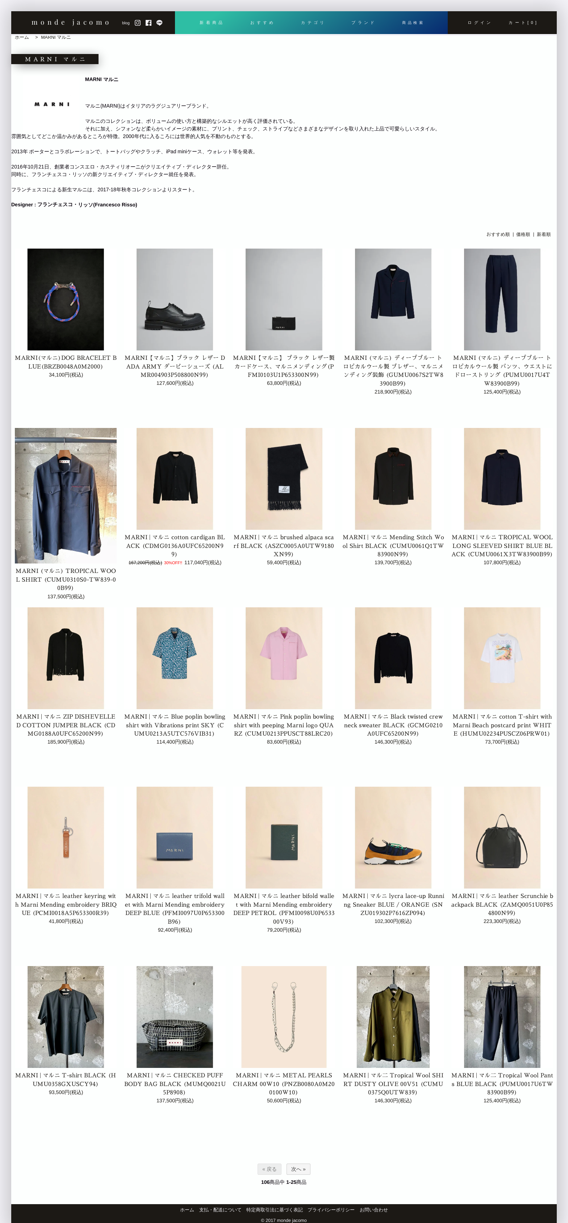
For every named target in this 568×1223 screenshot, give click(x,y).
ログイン (480, 22)
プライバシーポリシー (331, 1209)
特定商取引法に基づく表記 (274, 1209)
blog (126, 23)
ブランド (362, 22)
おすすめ (262, 22)
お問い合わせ (374, 1209)
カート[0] (524, 22)
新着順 (544, 234)
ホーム (22, 37)
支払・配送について (220, 1209)
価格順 (524, 234)
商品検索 (412, 22)
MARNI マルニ (56, 37)
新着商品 (212, 22)
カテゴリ (312, 22)
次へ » (298, 1169)
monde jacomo (72, 21)
